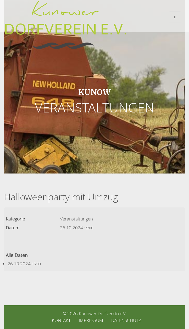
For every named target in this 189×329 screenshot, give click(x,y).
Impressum (91, 320)
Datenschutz (126, 320)
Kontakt (61, 320)
